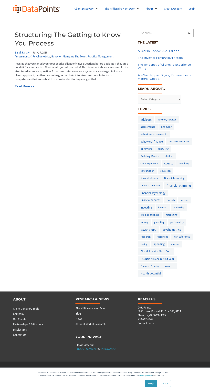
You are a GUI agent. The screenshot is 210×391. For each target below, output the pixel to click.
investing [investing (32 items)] (146, 207)
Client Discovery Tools (26, 308)
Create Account (173, 8)
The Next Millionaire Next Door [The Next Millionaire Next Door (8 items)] (157, 258)
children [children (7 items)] (169, 156)
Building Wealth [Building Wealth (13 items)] (149, 156)
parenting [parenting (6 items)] (159, 222)
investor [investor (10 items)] (163, 207)
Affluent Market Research (90, 324)
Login (192, 8)
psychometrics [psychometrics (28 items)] (171, 229)
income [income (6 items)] (184, 200)
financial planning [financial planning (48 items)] (179, 185)
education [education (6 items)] (165, 170)
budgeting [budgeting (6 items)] (163, 148)
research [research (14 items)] (145, 236)
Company (18, 314)
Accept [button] (151, 383)
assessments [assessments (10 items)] (147, 126)
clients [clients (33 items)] (168, 163)
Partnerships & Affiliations (28, 324)
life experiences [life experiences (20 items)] (149, 215)
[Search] (189, 33)
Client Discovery (86, 9)
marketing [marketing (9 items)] (172, 214)
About (152, 9)
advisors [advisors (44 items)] (146, 119)
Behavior (56, 56)
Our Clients (19, 319)
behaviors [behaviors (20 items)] (146, 149)
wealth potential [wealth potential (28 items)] (150, 273)
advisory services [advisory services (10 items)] (167, 119)
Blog (78, 313)
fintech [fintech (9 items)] (171, 200)
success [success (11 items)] (175, 244)
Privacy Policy (145, 376)
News (78, 319)
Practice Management (101, 56)
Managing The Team (74, 56)
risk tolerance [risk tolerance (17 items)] (182, 236)
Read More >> (24, 86)
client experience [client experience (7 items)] (149, 163)
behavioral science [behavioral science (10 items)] (179, 141)
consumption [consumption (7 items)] (147, 170)
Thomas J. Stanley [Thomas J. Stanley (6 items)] (149, 266)
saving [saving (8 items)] (144, 244)
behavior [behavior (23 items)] (166, 127)
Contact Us (19, 335)
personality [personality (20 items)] (177, 222)
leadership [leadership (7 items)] (179, 207)
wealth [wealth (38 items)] (169, 266)
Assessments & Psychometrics (32, 56)
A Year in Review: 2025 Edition (158, 51)
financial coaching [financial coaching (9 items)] (174, 178)
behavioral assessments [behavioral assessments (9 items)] (154, 134)
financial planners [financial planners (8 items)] (150, 185)
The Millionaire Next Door (122, 9)
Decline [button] (165, 383)
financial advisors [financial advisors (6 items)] (149, 178)
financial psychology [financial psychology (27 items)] (153, 193)
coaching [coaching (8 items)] (184, 163)
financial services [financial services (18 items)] (150, 200)
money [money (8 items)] (144, 222)
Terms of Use (108, 349)
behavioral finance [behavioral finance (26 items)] (151, 141)
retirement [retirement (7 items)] (162, 236)
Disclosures (20, 329)
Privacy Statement (86, 349)
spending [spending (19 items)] (159, 244)
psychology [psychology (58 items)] (148, 229)
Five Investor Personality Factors (160, 57)
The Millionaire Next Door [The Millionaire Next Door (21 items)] (155, 251)
